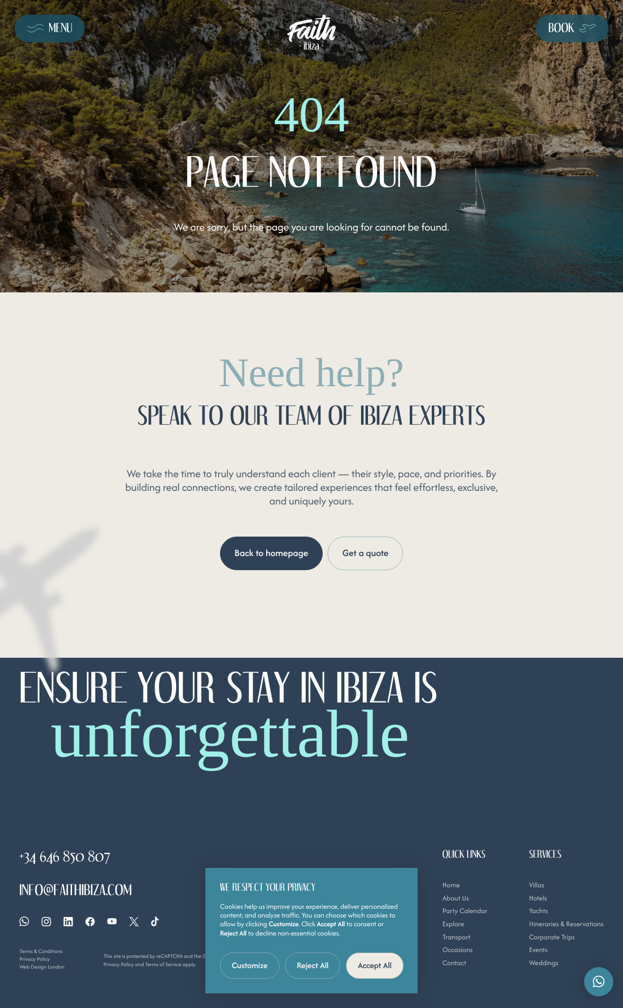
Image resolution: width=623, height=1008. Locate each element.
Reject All (313, 965)
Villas (536, 885)
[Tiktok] (155, 922)
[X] (134, 921)
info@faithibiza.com (75, 890)
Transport (456, 937)
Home (451, 885)
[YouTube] (112, 921)
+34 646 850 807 (64, 856)
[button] (598, 981)
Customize (250, 965)
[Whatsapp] (24, 922)
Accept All (375, 965)
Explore (453, 924)
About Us (455, 898)
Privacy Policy (34, 959)
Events (538, 950)
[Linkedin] (68, 921)
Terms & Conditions (40, 951)
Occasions (457, 950)
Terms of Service (163, 964)
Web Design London (41, 967)
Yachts (538, 912)
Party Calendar (464, 912)
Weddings (543, 963)
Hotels (538, 898)
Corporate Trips (552, 937)
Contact (454, 963)
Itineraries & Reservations (566, 924)
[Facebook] (90, 921)
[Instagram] (46, 921)
